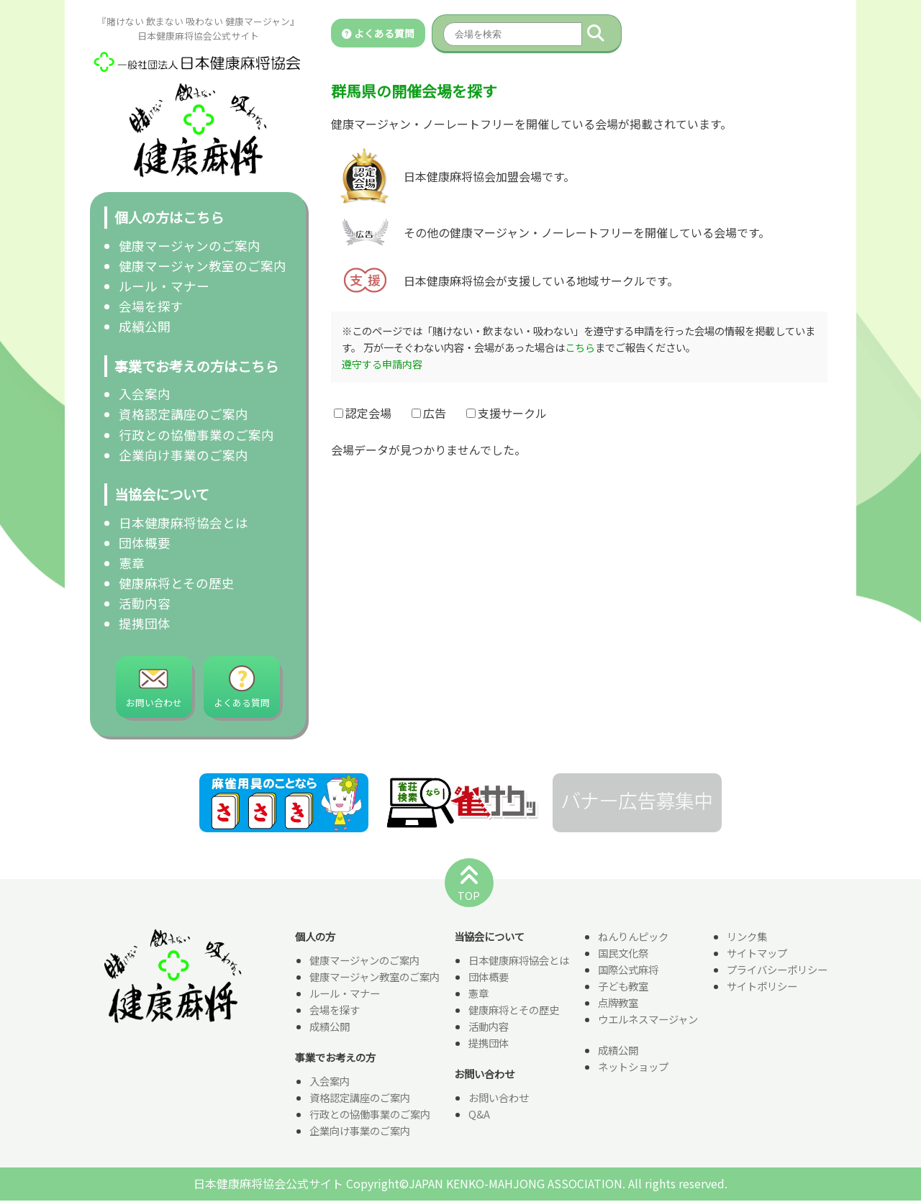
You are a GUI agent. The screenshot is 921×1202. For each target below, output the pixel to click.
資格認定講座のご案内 (183, 414)
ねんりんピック (633, 937)
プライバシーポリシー (777, 970)
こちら (580, 347)
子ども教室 (623, 987)
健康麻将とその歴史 (177, 583)
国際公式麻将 (628, 970)
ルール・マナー (164, 286)
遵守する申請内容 (382, 363)
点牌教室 (618, 1003)
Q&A (479, 1115)
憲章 (132, 563)
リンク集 (747, 937)
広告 (429, 413)
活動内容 (145, 603)
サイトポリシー (762, 987)
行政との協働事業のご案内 (196, 435)
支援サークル (506, 413)
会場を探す (151, 306)
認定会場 (362, 413)
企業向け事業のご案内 (183, 455)
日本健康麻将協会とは (183, 523)
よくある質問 (378, 33)
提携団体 (145, 623)
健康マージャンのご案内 (189, 246)
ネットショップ (633, 1067)
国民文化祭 (623, 954)
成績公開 (145, 326)
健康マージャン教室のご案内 (202, 266)
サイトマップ (757, 954)
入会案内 (145, 394)
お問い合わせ (498, 1098)
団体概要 (145, 543)
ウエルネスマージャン (648, 1020)
